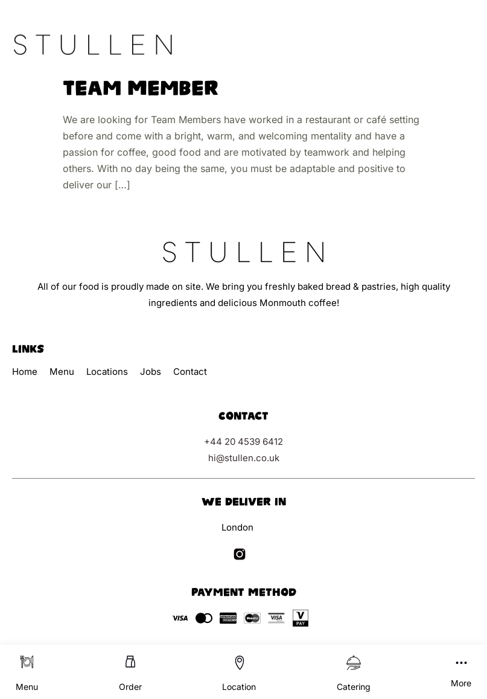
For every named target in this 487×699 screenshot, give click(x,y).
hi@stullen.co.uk (243, 458)
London (237, 527)
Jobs (150, 371)
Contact (190, 371)
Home (24, 371)
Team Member (140, 88)
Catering (354, 686)
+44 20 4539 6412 (243, 441)
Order (130, 686)
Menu (27, 686)
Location (239, 686)
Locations (107, 371)
